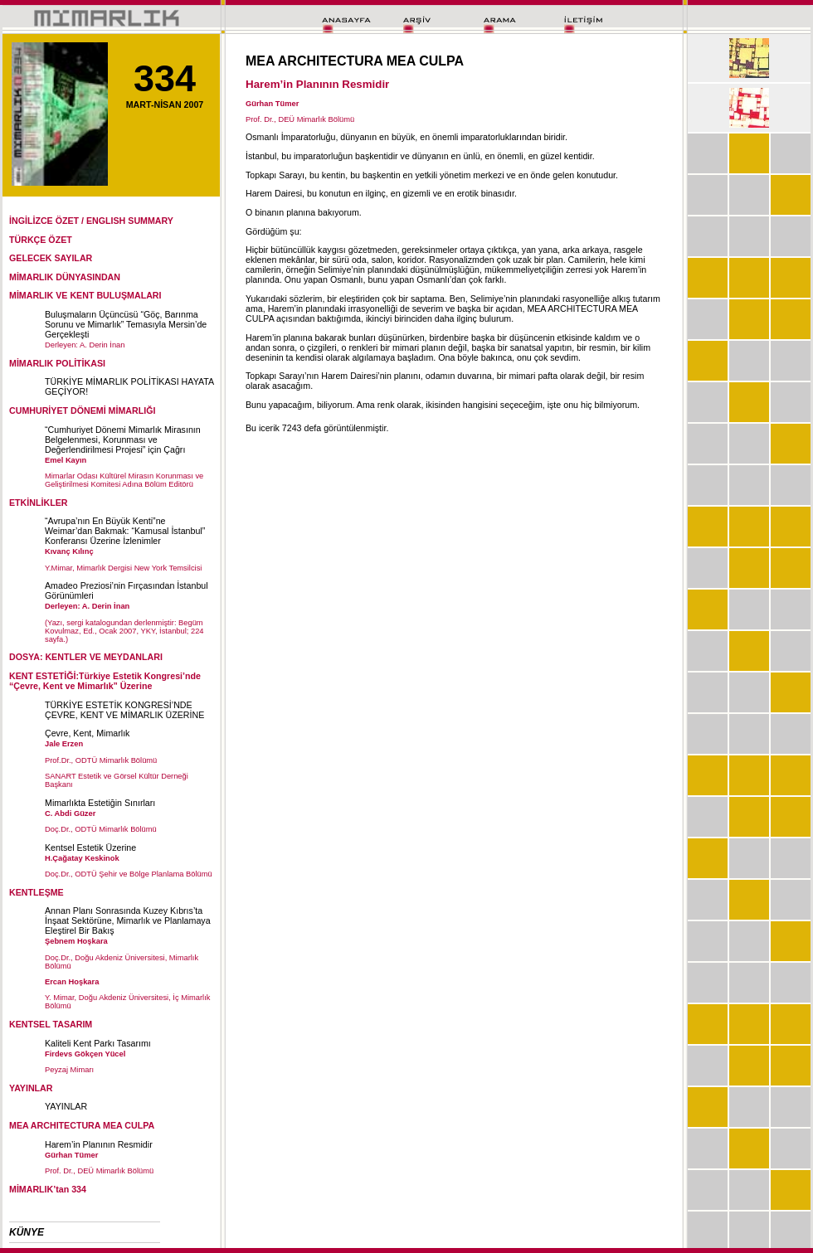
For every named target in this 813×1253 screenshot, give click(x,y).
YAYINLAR (66, 1106)
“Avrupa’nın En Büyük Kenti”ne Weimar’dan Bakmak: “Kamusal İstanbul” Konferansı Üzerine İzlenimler (125, 531)
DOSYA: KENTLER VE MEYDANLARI (86, 657)
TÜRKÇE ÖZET (40, 240)
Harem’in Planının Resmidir (99, 1144)
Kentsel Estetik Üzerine (90, 847)
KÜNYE (26, 1232)
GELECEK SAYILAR (50, 258)
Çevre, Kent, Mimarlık (87, 733)
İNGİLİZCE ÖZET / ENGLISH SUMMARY (91, 221)
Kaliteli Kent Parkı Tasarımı (98, 1043)
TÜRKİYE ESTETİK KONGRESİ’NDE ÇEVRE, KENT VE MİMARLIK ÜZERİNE (124, 710)
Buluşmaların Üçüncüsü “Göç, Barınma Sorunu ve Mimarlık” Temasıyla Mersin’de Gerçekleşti (126, 324)
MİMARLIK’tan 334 (47, 1189)
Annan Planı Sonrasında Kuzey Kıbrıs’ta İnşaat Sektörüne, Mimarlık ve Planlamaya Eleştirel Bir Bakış (128, 920)
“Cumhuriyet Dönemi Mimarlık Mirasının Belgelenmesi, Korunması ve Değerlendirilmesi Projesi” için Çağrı (123, 439)
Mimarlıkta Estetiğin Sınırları (100, 803)
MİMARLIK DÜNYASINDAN (64, 277)
